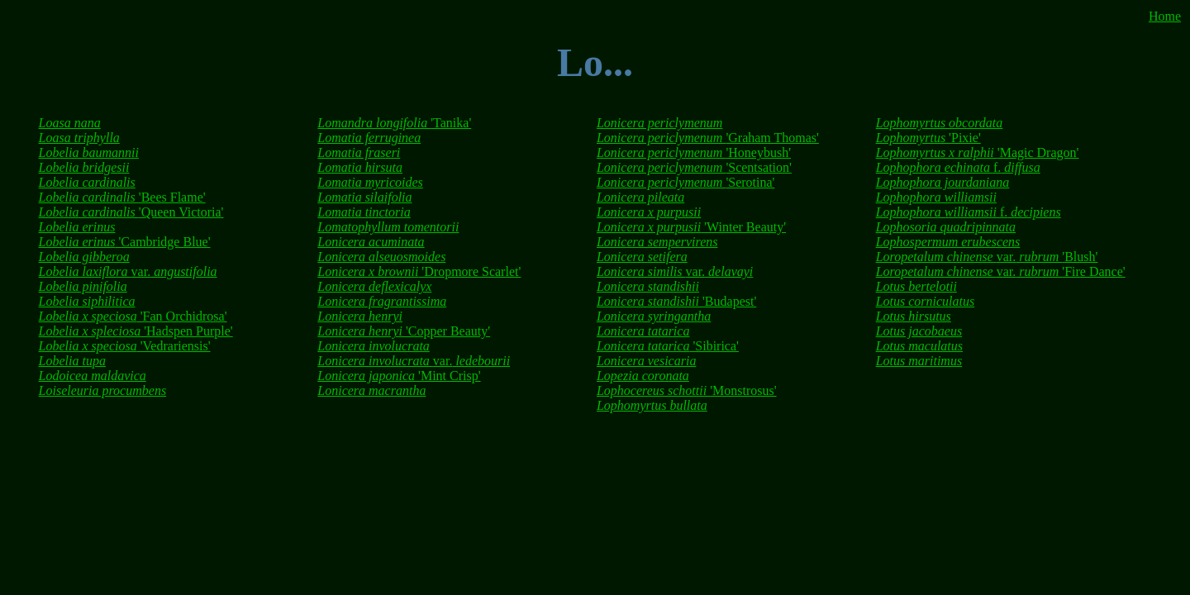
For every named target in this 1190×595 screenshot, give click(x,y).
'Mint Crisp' (398, 376)
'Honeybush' (694, 152)
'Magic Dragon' (977, 152)
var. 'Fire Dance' (1001, 271)
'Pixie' (928, 138)
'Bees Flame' (122, 197)
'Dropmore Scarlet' (419, 271)
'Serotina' (686, 182)
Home (1165, 16)
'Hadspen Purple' (136, 331)
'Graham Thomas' (708, 138)
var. (128, 271)
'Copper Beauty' (403, 331)
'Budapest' (676, 301)
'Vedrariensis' (125, 346)
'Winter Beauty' (691, 227)
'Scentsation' (694, 167)
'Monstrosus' (687, 390)
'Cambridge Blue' (125, 242)
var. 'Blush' (987, 257)
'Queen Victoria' (131, 212)
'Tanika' (394, 123)
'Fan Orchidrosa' (133, 316)
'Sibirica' (668, 346)
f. (958, 167)
